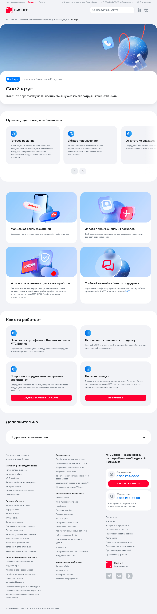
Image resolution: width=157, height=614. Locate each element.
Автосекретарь (63, 497)
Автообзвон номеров (66, 526)
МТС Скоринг (62, 518)
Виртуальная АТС (14, 509)
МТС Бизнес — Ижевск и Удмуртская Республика (28, 19)
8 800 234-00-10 (117, 2)
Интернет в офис (13, 474)
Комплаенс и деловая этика (119, 542)
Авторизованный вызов (67, 522)
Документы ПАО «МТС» (117, 529)
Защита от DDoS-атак (66, 471)
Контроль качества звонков (69, 539)
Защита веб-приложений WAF (70, 467)
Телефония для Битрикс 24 (18, 546)
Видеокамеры (12, 565)
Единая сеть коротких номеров (20, 526)
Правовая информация (116, 554)
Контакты (110, 521)
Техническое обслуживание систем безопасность (22, 596)
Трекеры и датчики (65, 574)
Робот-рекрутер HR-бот (67, 535)
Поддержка (114, 503)
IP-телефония (12, 517)
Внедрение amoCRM (65, 555)
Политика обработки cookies (119, 533)
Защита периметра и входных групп (23, 586)
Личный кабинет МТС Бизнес (121, 506)
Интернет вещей (13, 486)
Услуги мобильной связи (17, 459)
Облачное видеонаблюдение (19, 561)
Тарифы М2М (62, 570)
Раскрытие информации (117, 525)
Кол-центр (61, 547)
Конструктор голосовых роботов (71, 530)
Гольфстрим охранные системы (21, 574)
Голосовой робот (64, 510)
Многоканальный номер (17, 538)
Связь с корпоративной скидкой (21, 551)
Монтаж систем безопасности (20, 569)
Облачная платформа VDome (69, 487)
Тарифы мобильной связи (18, 505)
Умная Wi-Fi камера (15, 582)
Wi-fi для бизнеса (14, 478)
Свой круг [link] (74, 19)
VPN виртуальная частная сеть (20, 490)
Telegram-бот (128, 503)
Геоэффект (61, 506)
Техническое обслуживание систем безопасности (72, 477)
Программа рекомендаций (118, 550)
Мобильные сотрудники (67, 501)
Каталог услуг (60, 19)
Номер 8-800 (12, 513)
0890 (127, 291)
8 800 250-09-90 (128, 498)
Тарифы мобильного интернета (20, 482)
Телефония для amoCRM (17, 542)
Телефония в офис (14, 522)
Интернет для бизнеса (16, 470)
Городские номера (14, 530)
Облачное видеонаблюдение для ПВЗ (23, 590)
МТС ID (59, 543)
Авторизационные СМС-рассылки (72, 551)
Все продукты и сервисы (17, 455)
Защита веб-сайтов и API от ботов (71, 463)
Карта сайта (111, 538)
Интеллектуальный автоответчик (21, 534)
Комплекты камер (14, 578)
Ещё (42, 2)
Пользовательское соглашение (120, 546)
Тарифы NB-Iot (62, 566)
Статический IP (13, 494)
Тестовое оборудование (67, 578)
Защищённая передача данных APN (72, 483)
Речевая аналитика (64, 514)
